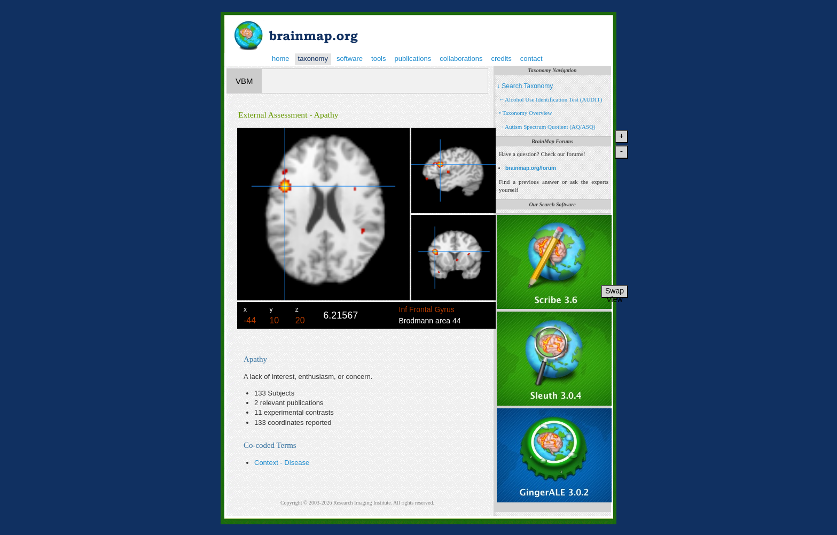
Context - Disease (281, 463)
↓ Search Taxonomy (525, 86)
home (281, 59)
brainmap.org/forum (530, 168)
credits (501, 59)
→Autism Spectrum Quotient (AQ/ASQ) (547, 126)
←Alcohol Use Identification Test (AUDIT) (550, 99)
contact (531, 59)
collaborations (461, 59)
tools (378, 59)
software (350, 59)
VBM (244, 81)
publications (413, 59)
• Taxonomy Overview (525, 113)
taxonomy (313, 59)
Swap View (614, 292)
